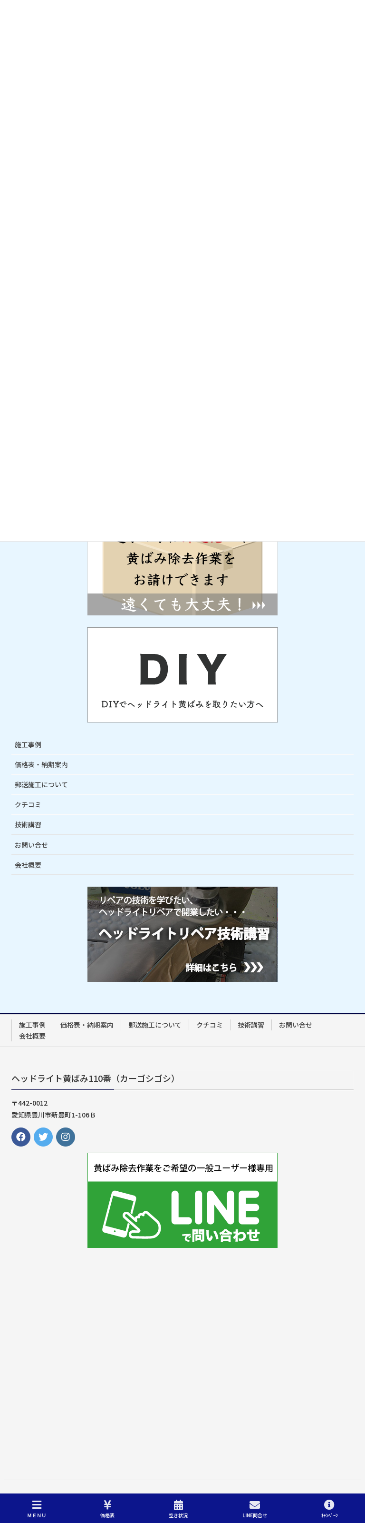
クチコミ (28, 804)
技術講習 (28, 824)
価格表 (107, 1509)
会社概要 (28, 865)
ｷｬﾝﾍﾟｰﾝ (329, 1509)
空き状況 (178, 1509)
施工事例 (28, 744)
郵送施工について (41, 784)
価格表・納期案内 (41, 764)
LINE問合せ (254, 1509)
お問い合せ (31, 845)
